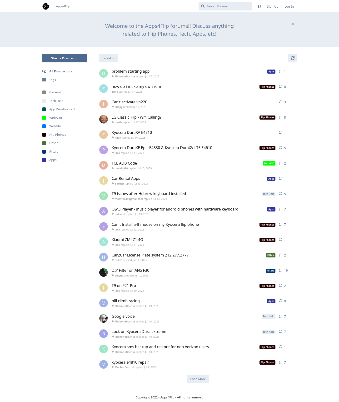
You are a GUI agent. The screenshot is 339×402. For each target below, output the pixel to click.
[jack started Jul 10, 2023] (103, 287)
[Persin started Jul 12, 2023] (103, 150)
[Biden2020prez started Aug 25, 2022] (103, 119)
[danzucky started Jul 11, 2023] (103, 73)
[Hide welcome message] (292, 24)
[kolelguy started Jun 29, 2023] (103, 349)
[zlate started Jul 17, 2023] (103, 88)
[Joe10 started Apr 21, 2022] (103, 104)
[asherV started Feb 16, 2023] (103, 211)
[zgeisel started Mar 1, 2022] (103, 134)
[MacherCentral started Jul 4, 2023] (103, 364)
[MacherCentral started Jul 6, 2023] (103, 303)
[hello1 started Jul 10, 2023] (103, 257)
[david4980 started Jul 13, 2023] (103, 165)
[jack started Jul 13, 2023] (103, 180)
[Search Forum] (225, 6)
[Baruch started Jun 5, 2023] (103, 333)
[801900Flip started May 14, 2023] (103, 318)
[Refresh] (292, 58)
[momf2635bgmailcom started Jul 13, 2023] (103, 195)
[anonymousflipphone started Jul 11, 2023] (103, 241)
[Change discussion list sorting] (108, 58)
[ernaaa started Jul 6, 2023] (103, 226)
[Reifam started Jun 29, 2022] (103, 272)
